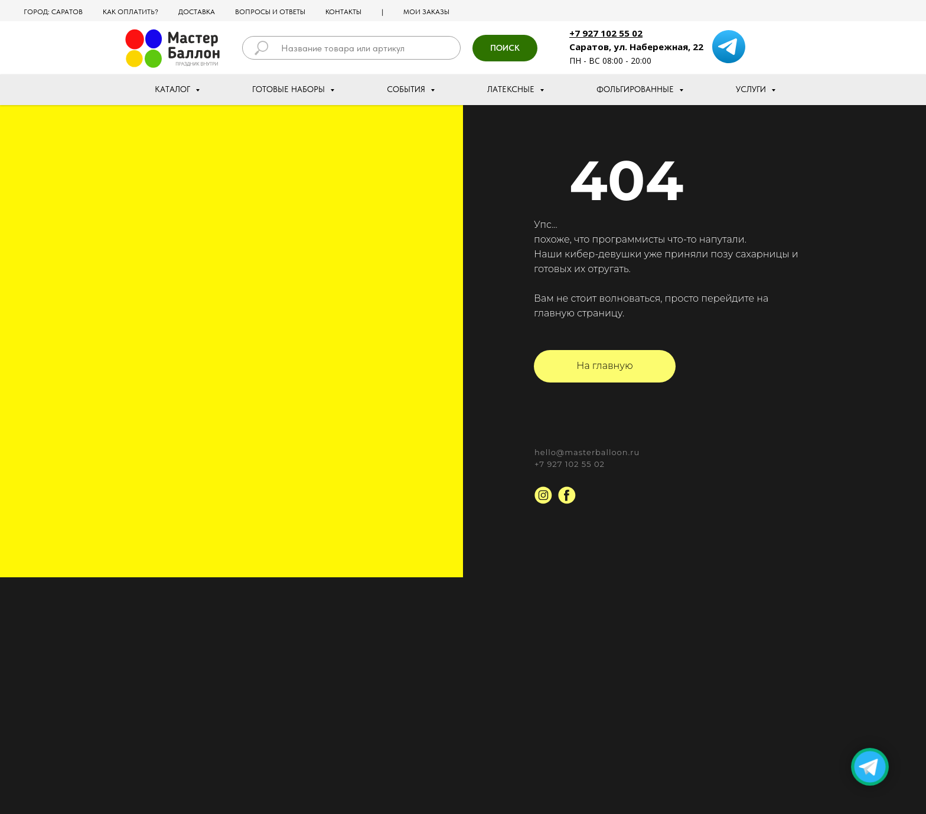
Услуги (752, 89)
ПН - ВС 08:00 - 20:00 (610, 60)
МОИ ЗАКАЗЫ (426, 12)
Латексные (512, 89)
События (407, 89)
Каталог (174, 89)
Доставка (196, 12)
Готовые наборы (289, 89)
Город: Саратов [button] (53, 12)
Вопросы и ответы (270, 12)
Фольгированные (636, 89)
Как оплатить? (130, 12)
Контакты (343, 12)
